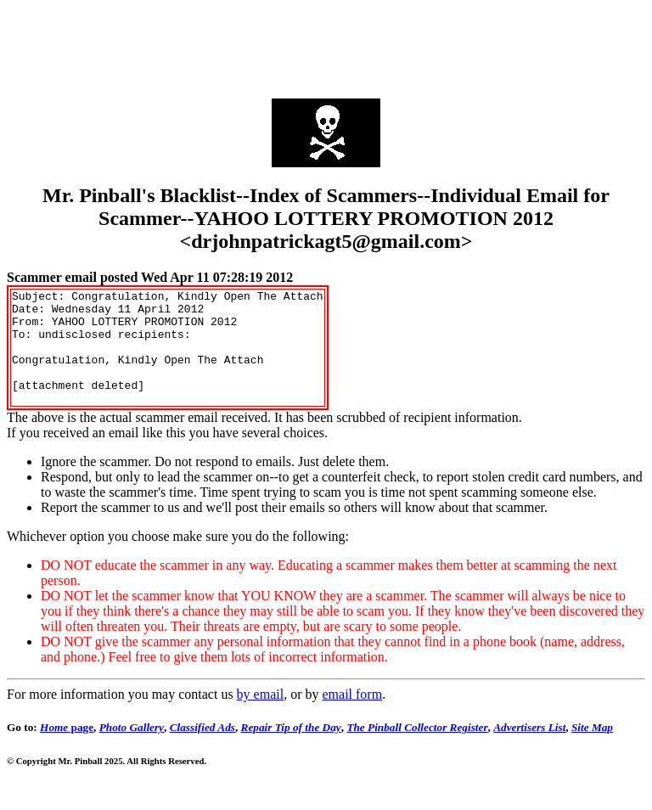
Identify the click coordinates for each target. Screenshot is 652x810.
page (66, 750)
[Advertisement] (326, 45)
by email (260, 717)
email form (352, 717)
